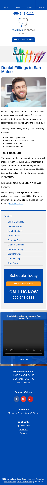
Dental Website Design (24, 482)
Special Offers (23, 426)
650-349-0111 (23, 13)
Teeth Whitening (15, 249)
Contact (23, 433)
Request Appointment (23, 39)
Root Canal (13, 263)
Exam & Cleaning (16, 245)
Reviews (23, 429)
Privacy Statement (28, 479)
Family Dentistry (15, 231)
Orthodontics (14, 235)
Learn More (23, 359)
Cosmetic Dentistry (16, 240)
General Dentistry (16, 222)
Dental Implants (15, 226)
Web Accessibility (10, 482)
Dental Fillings (14, 258)
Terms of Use (40, 479)
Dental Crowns (15, 254)
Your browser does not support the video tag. (23, 338)
